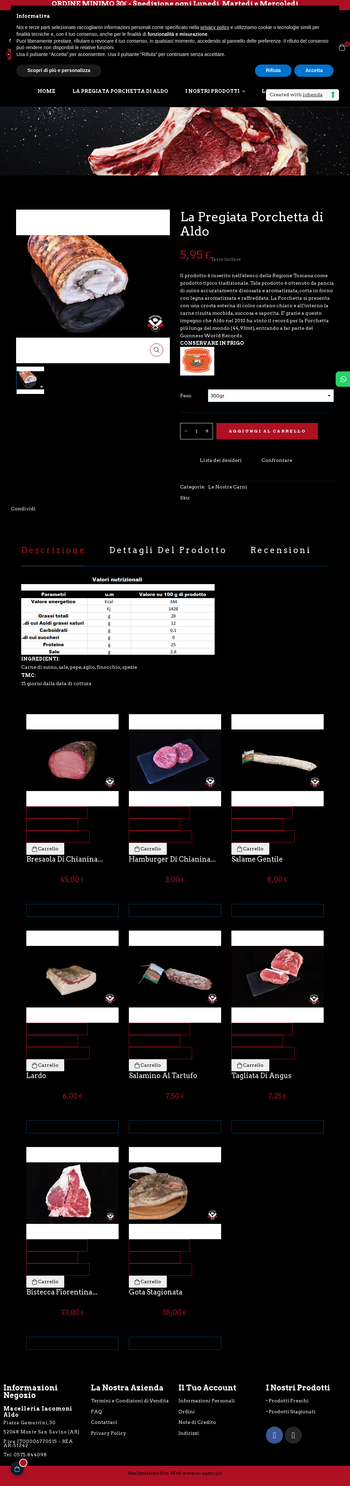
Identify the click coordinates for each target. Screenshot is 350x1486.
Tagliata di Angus (261, 1076)
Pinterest (56, 508)
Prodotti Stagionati (292, 1411)
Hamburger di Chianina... (172, 859)
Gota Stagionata (156, 1292)
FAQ (96, 1411)
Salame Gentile (257, 859)
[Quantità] (196, 431)
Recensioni (280, 550)
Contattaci (104, 1422)
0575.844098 (30, 1454)
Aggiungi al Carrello (267, 431)
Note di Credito (197, 1422)
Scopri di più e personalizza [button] (58, 70)
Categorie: (192, 487)
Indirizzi (188, 1433)
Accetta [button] (314, 70)
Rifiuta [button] (273, 70)
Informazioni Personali (206, 1400)
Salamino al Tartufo (163, 1076)
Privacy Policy (108, 1433)
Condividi (42, 508)
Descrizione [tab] (53, 550)
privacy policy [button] (215, 27)
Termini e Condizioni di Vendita (130, 1400)
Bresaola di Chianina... (64, 859)
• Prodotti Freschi (287, 1400)
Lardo (36, 1076)
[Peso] (271, 395)
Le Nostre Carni (227, 487)
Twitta (49, 508)
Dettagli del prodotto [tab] (168, 550)
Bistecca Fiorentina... (61, 1292)
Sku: (185, 497)
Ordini (186, 1411)
